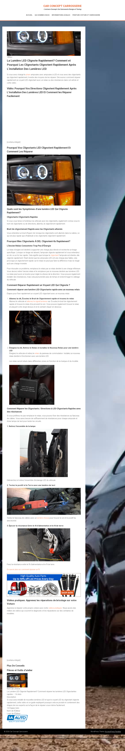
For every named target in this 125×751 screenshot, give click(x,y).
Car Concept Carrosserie (62, 6)
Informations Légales (61, 15)
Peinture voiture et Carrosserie (86, 15)
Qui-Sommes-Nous (42, 15)
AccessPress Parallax (113, 731)
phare (28, 74)
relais (37, 353)
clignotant (55, 255)
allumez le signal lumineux (37, 301)
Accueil (29, 15)
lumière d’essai (43, 518)
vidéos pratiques (55, 608)
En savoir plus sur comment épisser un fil (23, 569)
